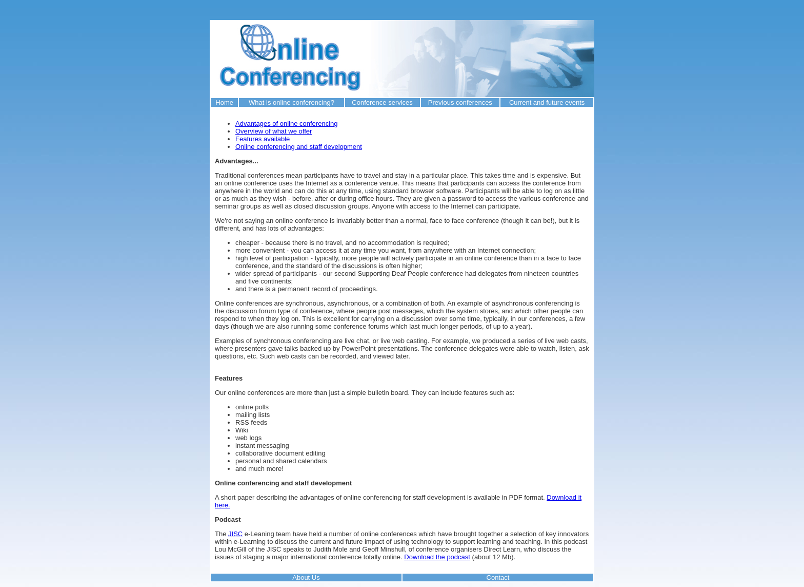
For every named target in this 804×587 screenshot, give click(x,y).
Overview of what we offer (273, 131)
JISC (235, 534)
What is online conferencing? (291, 102)
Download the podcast (437, 557)
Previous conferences (460, 102)
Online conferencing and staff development (298, 146)
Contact (498, 577)
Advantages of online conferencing (286, 123)
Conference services (382, 102)
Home (224, 102)
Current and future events (547, 102)
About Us (305, 577)
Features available (262, 139)
